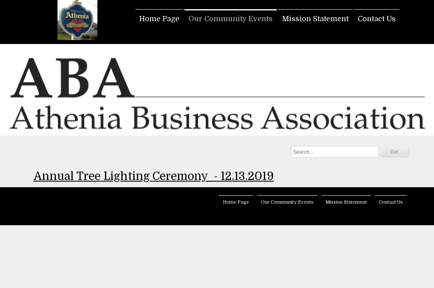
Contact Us (377, 19)
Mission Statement (315, 19)
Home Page (159, 19)
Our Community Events (230, 19)
